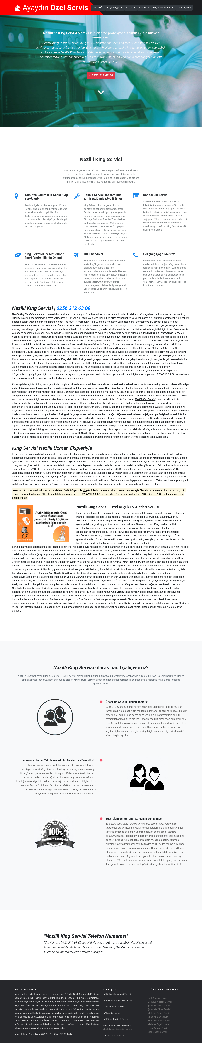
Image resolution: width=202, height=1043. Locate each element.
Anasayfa (99, 7)
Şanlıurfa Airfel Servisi (159, 1009)
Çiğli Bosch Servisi (157, 1031)
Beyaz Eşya (113, 7)
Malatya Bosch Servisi (159, 1013)
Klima (129, 7)
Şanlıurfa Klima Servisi (159, 1005)
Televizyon (183, 7)
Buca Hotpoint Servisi (159, 1020)
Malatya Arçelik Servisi (159, 1024)
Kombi (143, 7)
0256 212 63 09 (74, 308)
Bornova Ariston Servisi (160, 1001)
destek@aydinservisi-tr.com (117, 1029)
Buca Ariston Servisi (158, 1016)
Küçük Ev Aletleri (162, 7)
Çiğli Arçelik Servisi (158, 998)
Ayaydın (51, 7)
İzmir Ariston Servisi (158, 1028)
